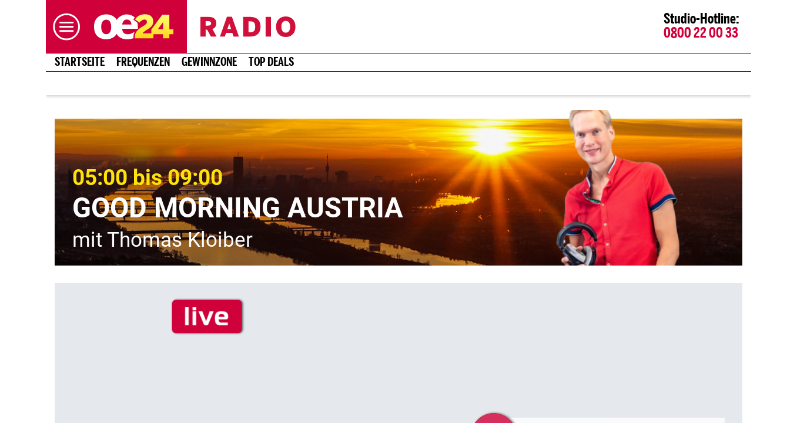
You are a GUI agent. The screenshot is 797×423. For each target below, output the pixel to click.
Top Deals (271, 62)
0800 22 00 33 (701, 33)
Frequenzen (143, 62)
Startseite (80, 62)
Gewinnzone (209, 62)
